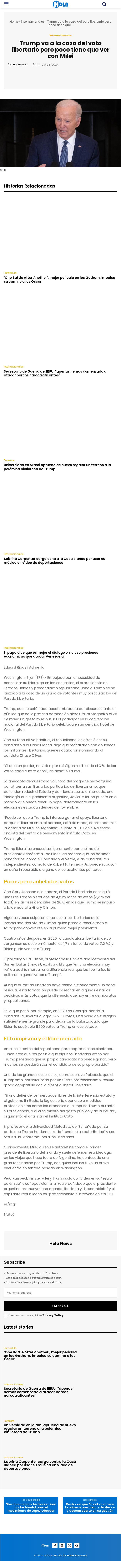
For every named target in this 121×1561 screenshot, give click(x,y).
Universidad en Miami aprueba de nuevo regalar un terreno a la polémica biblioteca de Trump (57, 467)
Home (14, 22)
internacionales (33, 22)
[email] (60, 1292)
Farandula (10, 273)
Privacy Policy (52, 1315)
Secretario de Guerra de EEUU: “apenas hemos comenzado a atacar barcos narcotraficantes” (55, 373)
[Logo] (46, 1545)
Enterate (9, 460)
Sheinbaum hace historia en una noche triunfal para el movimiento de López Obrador (31, 1507)
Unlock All (60, 1306)
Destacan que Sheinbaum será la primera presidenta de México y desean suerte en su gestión (90, 1507)
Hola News (20, 64)
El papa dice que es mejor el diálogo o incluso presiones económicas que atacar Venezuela (51, 654)
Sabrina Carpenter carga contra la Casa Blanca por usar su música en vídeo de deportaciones (54, 560)
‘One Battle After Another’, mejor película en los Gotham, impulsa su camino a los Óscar (59, 279)
